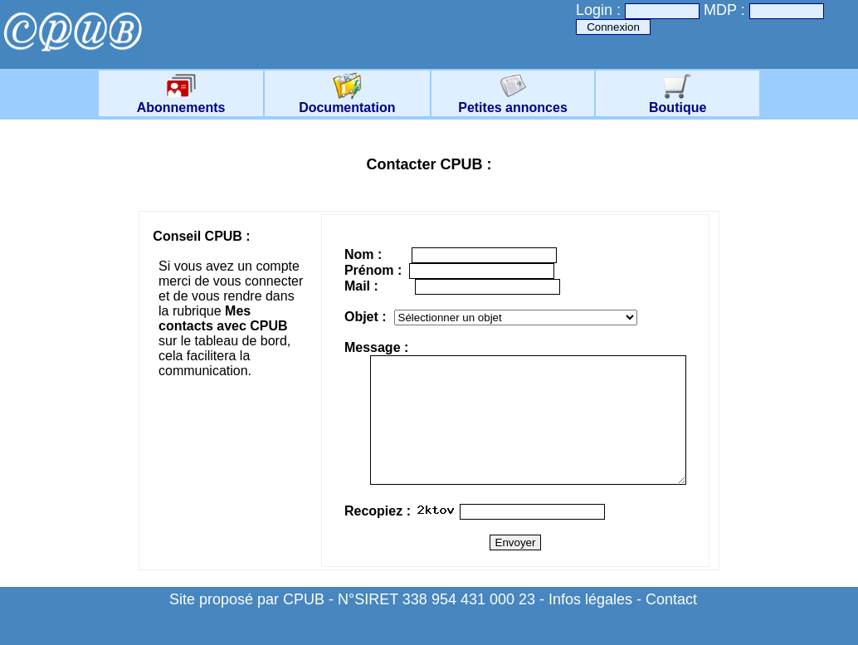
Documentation (347, 102)
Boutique (677, 102)
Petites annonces (513, 102)
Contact (671, 624)
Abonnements (181, 102)
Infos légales (590, 624)
